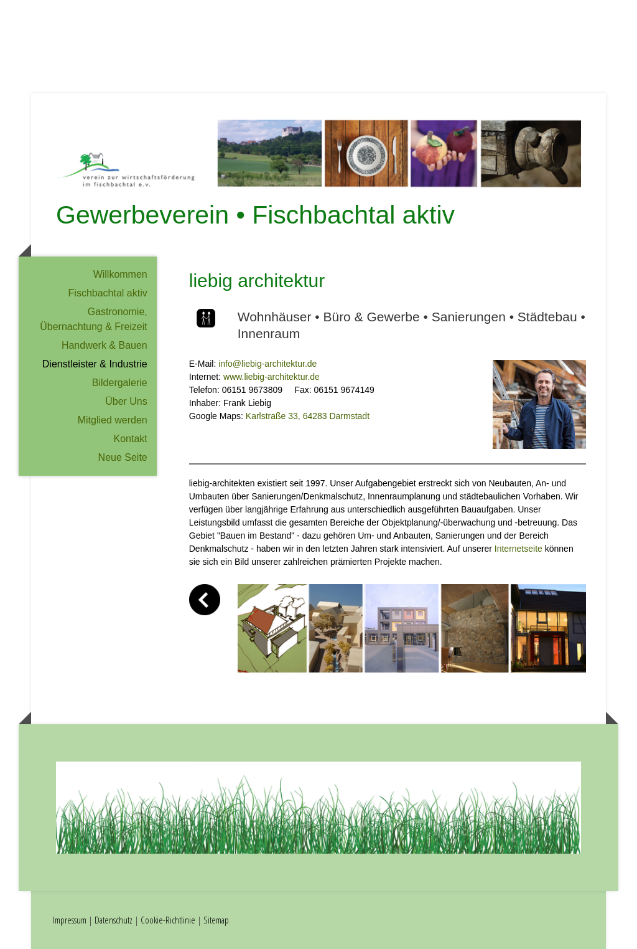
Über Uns (126, 401)
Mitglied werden (112, 420)
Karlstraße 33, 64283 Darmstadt (308, 416)
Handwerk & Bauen (104, 345)
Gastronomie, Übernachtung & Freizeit (93, 319)
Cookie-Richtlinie (168, 920)
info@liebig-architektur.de (267, 364)
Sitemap (216, 920)
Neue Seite (122, 457)
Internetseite (518, 549)
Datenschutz (114, 920)
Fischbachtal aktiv (107, 293)
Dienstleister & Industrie (94, 364)
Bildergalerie (119, 382)
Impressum (69, 920)
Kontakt (130, 438)
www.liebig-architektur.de (271, 377)
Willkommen (120, 274)
